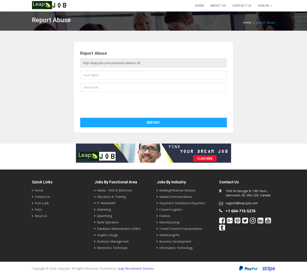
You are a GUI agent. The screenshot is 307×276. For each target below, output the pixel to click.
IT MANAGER (106, 203)
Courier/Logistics (170, 209)
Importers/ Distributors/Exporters (182, 203)
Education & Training (111, 197)
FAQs (38, 209)
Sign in (265, 5)
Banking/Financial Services (177, 190)
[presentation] (112, 103)
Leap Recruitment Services (135, 268)
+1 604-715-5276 (240, 210)
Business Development (175, 241)
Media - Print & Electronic (114, 190)
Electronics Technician (112, 248)
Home (199, 5)
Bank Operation (108, 222)
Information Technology (176, 248)
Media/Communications (175, 197)
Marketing (104, 209)
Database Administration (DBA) (118, 229)
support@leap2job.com (242, 203)
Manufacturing (169, 222)
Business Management (113, 241)
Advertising (104, 216)
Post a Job (42, 203)
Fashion (164, 216)
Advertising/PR (169, 235)
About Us (218, 5)
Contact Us (42, 197)
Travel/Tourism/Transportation (180, 229)
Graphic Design (107, 235)
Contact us (241, 5)
